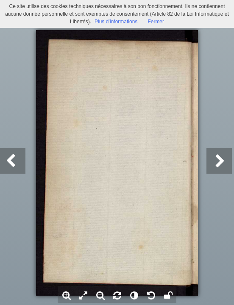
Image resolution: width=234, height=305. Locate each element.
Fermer (156, 22)
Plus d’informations (116, 22)
